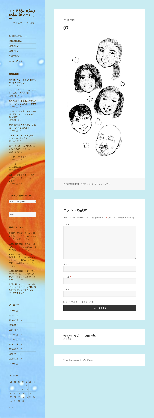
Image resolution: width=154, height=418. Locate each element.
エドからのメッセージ (18, 156)
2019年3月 (13, 310)
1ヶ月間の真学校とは (18, 36)
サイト (66, 289)
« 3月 (11, 407)
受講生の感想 (15, 56)
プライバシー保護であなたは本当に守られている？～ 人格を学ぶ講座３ (22, 114)
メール (67, 277)
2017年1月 (13, 339)
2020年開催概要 (16, 41)
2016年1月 (13, 354)
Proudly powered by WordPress (78, 360)
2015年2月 (13, 363)
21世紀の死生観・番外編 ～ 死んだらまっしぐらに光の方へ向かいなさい (22, 236)
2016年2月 (13, 349)
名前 (66, 264)
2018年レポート (16, 51)
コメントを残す (103, 184)
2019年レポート (16, 46)
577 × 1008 (88, 184)
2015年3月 (13, 358)
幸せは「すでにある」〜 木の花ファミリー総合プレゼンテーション (22, 178)
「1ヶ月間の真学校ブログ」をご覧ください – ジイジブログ (22, 276)
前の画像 (71, 19)
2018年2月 (13, 325)
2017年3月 (13, 330)
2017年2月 (13, 334)
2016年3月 (13, 344)
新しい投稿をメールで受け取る (79, 302)
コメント (67, 224)
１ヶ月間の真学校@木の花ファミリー (22, 15)
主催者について (15, 60)
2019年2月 (13, 315)
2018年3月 (13, 320)
